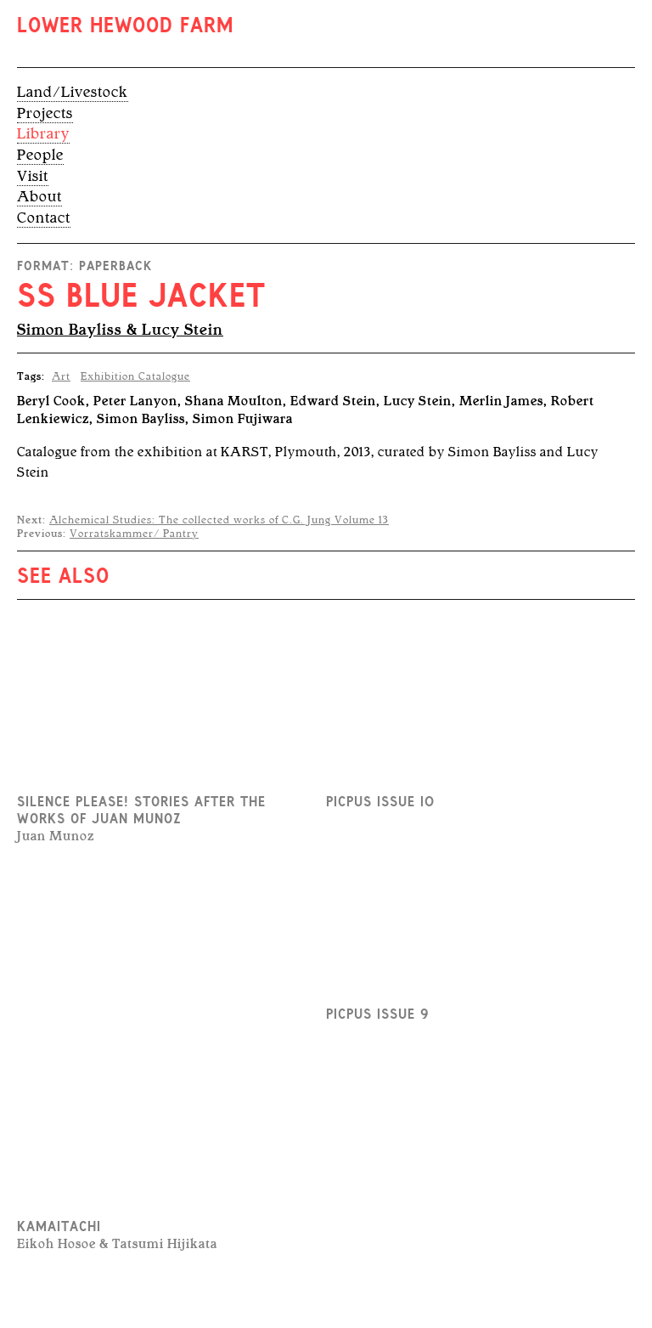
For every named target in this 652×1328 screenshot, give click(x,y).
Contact (43, 217)
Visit (32, 176)
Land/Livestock (72, 91)
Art (61, 376)
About (39, 196)
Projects (45, 113)
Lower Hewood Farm (125, 27)
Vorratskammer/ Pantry (134, 533)
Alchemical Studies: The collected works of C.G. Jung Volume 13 (219, 520)
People (40, 154)
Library (43, 133)
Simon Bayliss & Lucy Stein (120, 329)
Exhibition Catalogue (135, 376)
